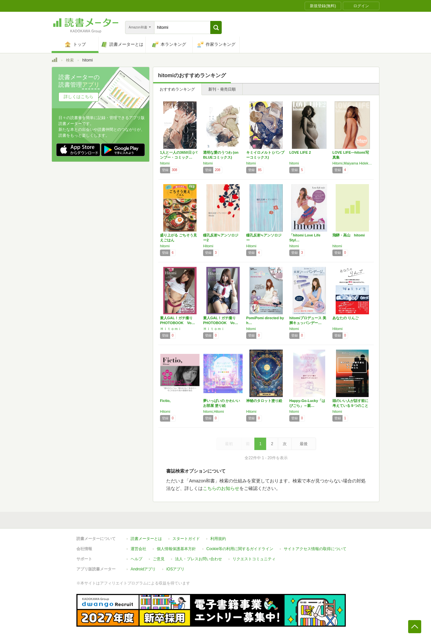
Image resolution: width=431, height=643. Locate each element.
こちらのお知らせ (221, 488)
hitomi (164, 163)
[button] (216, 27)
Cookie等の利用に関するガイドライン (239, 549)
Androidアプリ (143, 569)
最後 (304, 444)
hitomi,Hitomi (213, 411)
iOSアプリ (175, 569)
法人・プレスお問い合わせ (198, 559)
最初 (229, 444)
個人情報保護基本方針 (176, 549)
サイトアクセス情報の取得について (315, 549)
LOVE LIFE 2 (300, 152)
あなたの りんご (345, 318)
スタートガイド (186, 539)
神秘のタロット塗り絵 (264, 401)
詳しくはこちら (78, 96)
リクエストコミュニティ (254, 559)
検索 (70, 60)
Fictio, (165, 401)
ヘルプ (136, 559)
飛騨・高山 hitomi (348, 235)
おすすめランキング (177, 89)
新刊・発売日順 (222, 89)
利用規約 (218, 539)
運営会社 (138, 549)
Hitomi (208, 246)
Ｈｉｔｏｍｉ (171, 329)
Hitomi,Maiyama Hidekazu (352, 163)
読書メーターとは (146, 539)
